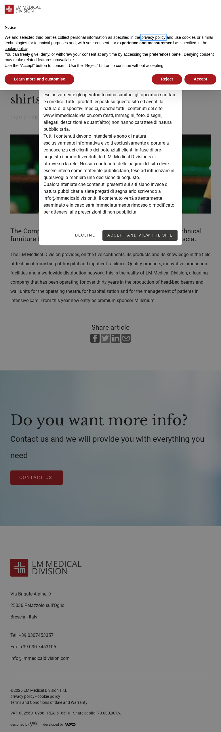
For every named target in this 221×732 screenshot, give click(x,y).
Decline (85, 235)
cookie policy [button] (16, 48)
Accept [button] (200, 79)
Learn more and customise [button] (39, 79)
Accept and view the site (140, 235)
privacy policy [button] (153, 37)
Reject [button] (167, 79)
